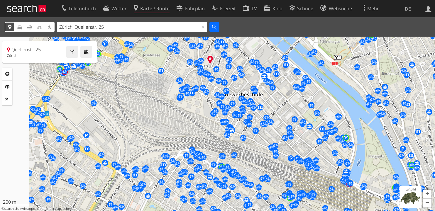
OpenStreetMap (49, 209)
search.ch (11, 209)
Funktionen (7, 99)
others (67, 209)
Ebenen (7, 87)
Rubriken (7, 74)
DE (408, 9)
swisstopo (27, 209)
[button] (427, 194)
